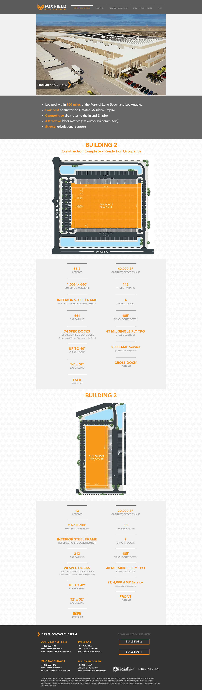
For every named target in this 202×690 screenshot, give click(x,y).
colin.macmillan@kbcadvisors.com (56, 651)
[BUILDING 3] (134, 652)
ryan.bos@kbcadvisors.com (89, 651)
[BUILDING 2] (134, 641)
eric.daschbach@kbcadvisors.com (55, 670)
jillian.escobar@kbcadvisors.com (92, 670)
